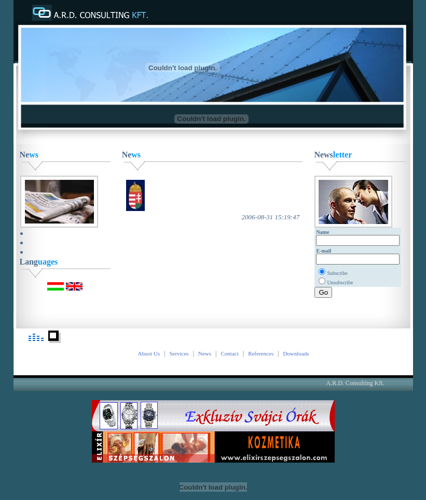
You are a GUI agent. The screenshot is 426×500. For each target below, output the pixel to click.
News (204, 353)
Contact (230, 353)
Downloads (296, 353)
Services (178, 353)
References (260, 353)
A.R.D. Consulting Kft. (355, 383)
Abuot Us (148, 353)
